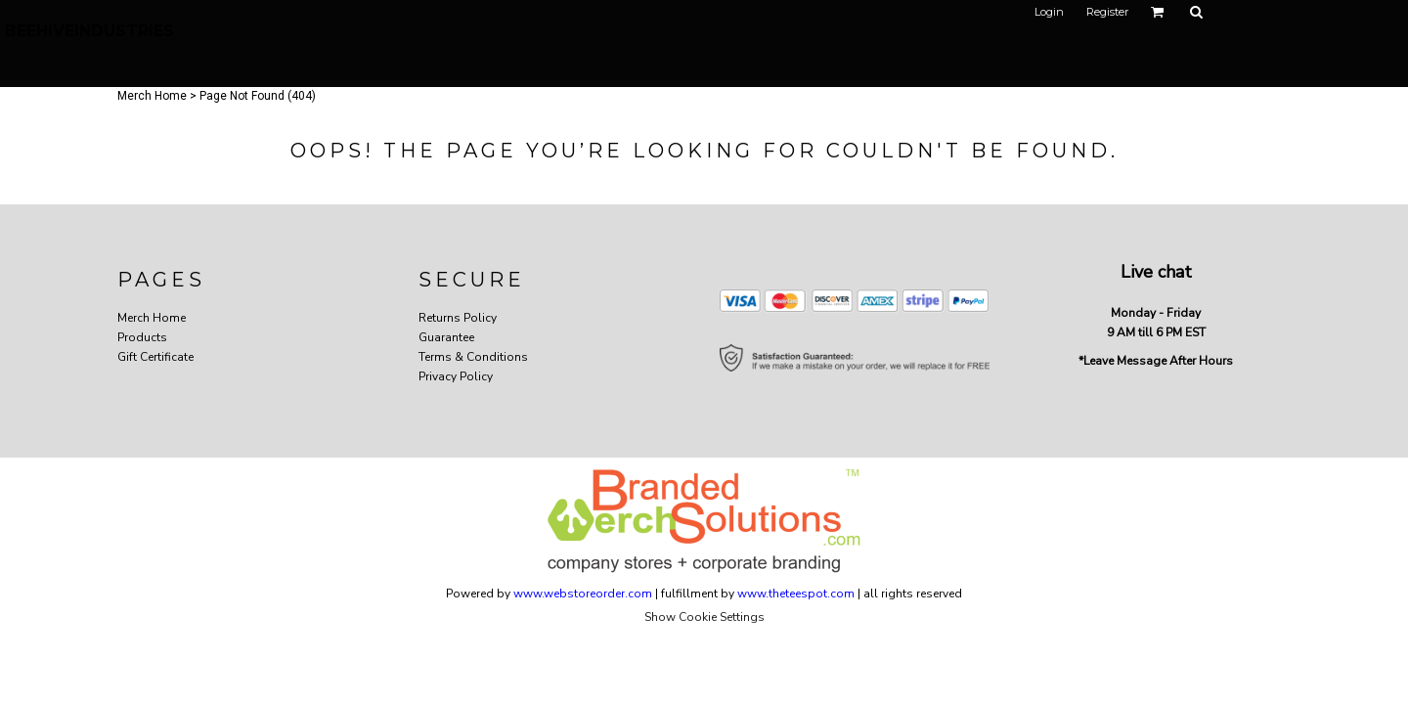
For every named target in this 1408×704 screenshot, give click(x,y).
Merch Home (152, 96)
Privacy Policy (455, 376)
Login (1049, 12)
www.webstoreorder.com (582, 593)
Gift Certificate (155, 357)
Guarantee (446, 337)
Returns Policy (457, 318)
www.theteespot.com (796, 593)
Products (142, 337)
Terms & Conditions (473, 357)
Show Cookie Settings (704, 617)
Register (1107, 12)
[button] (1158, 12)
